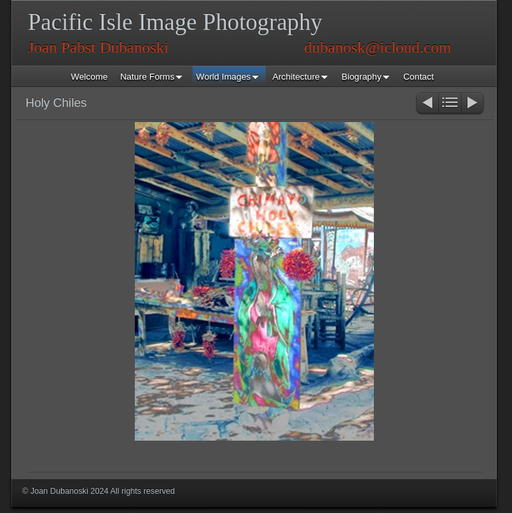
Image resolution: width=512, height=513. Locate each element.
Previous (426, 103)
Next (473, 103)
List (450, 103)
